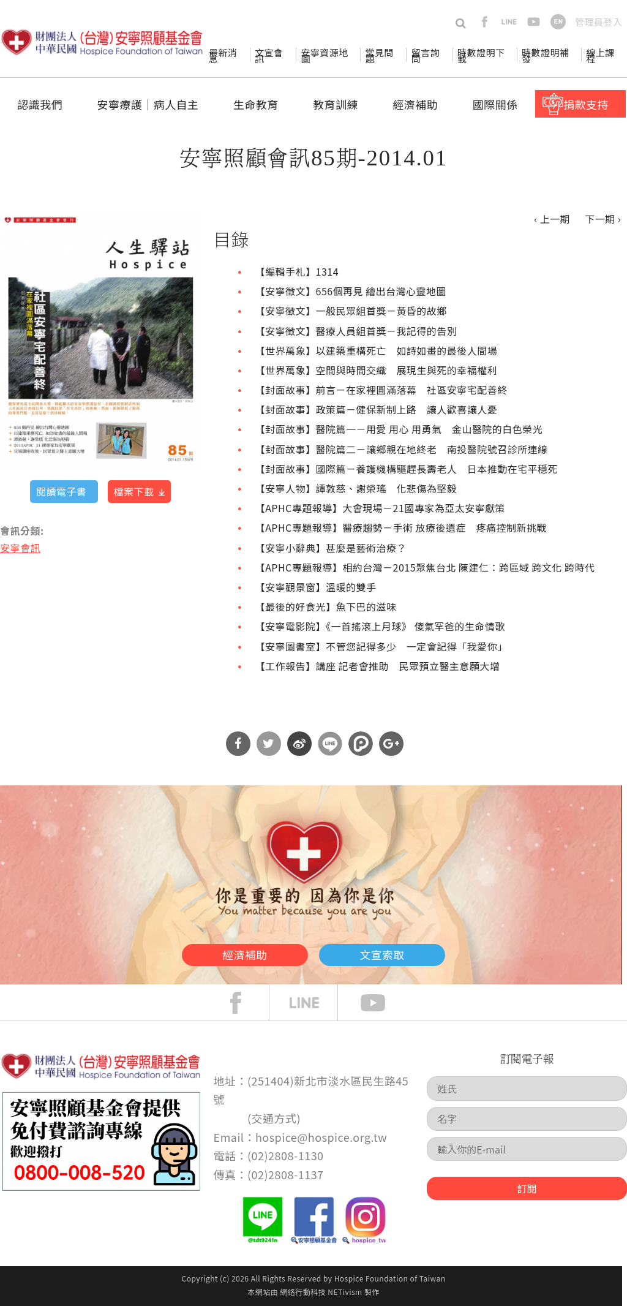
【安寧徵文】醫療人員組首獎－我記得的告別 (356, 330)
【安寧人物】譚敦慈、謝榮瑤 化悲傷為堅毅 (356, 488)
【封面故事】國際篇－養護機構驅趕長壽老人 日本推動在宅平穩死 (406, 468)
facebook (484, 21)
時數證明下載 (481, 55)
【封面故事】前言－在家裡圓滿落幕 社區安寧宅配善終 (381, 389)
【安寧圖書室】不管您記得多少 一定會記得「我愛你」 (381, 646)
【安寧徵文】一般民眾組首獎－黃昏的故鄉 (351, 310)
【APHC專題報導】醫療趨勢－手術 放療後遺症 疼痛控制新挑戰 (401, 527)
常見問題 (379, 55)
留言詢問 (425, 55)
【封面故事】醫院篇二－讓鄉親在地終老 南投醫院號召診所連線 (401, 449)
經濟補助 (415, 104)
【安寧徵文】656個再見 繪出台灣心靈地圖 (350, 291)
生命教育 (256, 104)
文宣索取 (409, 952)
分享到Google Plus (391, 743)
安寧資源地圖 (324, 55)
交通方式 (274, 1118)
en (558, 21)
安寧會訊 (20, 547)
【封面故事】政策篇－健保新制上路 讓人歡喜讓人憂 (376, 409)
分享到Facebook (238, 743)
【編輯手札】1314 (297, 271)
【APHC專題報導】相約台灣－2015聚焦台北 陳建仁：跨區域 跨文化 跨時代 (425, 567)
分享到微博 (299, 743)
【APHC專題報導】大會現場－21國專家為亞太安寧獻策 (380, 507)
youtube (533, 21)
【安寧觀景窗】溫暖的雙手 (316, 586)
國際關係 (495, 104)
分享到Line (330, 743)
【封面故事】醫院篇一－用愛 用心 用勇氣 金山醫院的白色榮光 (399, 428)
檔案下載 (134, 491)
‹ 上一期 (552, 218)
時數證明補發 (545, 55)
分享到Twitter (269, 743)
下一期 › (603, 218)
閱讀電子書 (61, 491)
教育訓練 (335, 104)
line (509, 21)
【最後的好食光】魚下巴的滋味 (326, 606)
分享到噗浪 (360, 743)
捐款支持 (586, 104)
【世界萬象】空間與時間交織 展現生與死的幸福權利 (376, 370)
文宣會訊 (269, 55)
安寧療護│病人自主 (147, 104)
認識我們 (39, 104)
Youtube (382, 1002)
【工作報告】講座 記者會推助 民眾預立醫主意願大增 (377, 666)
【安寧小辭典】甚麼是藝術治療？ (331, 547)
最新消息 (223, 55)
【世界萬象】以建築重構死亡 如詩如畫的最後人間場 (376, 350)
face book (244, 1002)
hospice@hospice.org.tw (321, 1137)
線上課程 (600, 55)
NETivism (345, 1291)
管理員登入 (598, 21)
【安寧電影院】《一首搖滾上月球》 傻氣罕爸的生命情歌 (380, 626)
